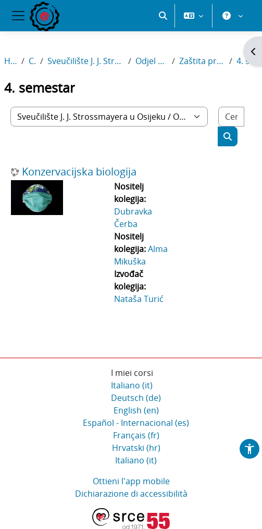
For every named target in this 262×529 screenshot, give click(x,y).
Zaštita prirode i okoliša (202, 61)
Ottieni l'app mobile (131, 481)
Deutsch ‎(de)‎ (136, 398)
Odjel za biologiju (151, 61)
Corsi (32, 61)
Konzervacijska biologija (79, 172)
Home (10, 61)
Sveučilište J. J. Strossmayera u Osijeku (85, 61)
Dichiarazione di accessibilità (131, 493)
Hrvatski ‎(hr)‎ (136, 448)
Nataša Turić (139, 299)
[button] (163, 15)
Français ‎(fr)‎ (136, 435)
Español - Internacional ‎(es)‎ (136, 423)
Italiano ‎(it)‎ (132, 385)
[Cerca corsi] (231, 117)
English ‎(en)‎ (136, 410)
